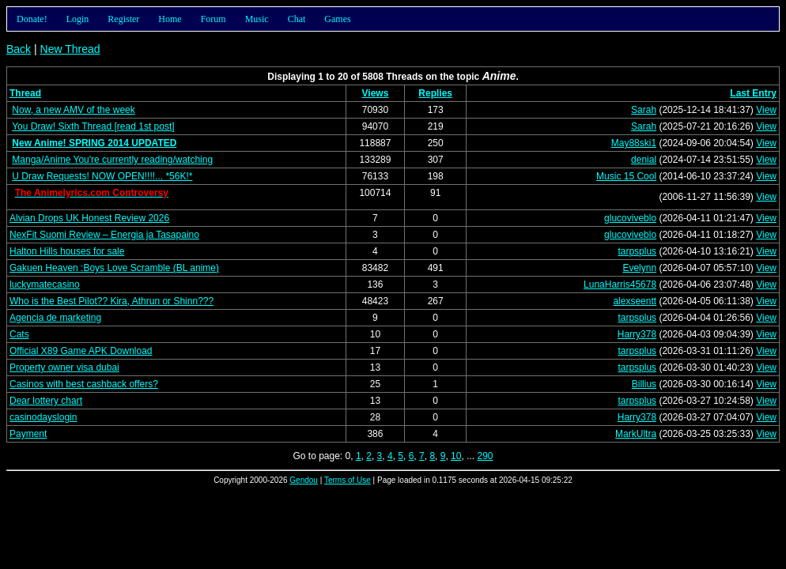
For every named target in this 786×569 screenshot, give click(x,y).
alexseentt (634, 301)
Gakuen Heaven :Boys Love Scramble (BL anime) (114, 267)
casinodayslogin (43, 417)
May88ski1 (633, 143)
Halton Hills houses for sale (66, 251)
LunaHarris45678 (620, 284)
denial (643, 159)
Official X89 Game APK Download (81, 350)
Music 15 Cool (626, 176)
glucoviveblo (630, 218)
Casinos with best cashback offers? (83, 384)
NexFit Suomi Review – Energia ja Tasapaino (104, 234)
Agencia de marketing (55, 317)
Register (123, 18)
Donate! (32, 18)
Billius (644, 384)
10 (456, 456)
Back (18, 49)
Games (337, 18)
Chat (297, 18)
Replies (435, 93)
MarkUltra (635, 433)
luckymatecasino (44, 284)
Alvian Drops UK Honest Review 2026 (89, 218)
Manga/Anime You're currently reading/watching (112, 159)
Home (169, 18)
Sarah (643, 109)
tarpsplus (637, 251)
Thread (25, 93)
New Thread (70, 49)
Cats (19, 334)
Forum (213, 18)
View (766, 109)
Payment (28, 433)
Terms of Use (347, 480)
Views (375, 93)
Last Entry (753, 93)
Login (77, 18)
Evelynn (639, 267)
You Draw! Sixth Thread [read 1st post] (93, 126)
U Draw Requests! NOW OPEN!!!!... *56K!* (102, 176)
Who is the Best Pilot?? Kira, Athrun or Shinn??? (111, 301)
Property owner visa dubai (64, 367)
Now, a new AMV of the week (73, 109)
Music (257, 18)
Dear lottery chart (45, 400)
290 (485, 456)
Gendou (303, 480)
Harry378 (637, 334)
